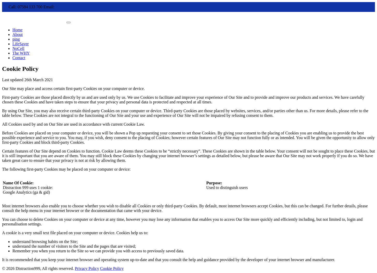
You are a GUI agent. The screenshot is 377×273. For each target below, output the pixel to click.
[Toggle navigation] (68, 22)
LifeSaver (20, 44)
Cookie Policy (112, 268)
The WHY (21, 53)
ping (16, 39)
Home (17, 30)
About (17, 34)
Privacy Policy (87, 268)
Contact (18, 58)
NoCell (18, 48)
